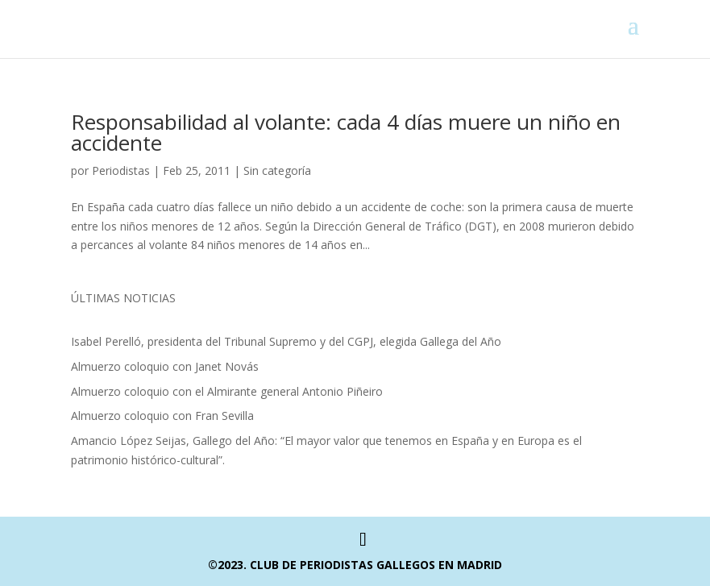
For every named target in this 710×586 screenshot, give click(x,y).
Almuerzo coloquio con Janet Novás (165, 366)
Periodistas (121, 170)
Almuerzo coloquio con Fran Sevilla (162, 415)
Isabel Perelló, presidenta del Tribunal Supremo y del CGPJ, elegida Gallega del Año (286, 341)
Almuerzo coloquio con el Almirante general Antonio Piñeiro (227, 391)
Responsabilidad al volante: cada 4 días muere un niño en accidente (346, 132)
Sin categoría (277, 170)
